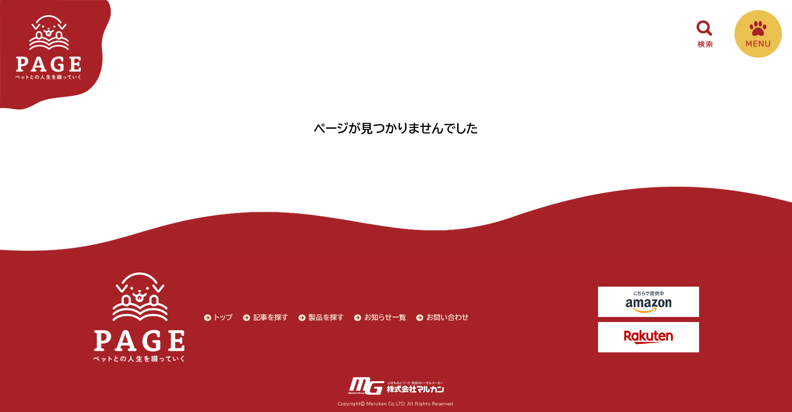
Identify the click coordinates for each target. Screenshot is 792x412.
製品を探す (326, 317)
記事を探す (270, 317)
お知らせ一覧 (385, 317)
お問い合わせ (447, 317)
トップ (223, 317)
